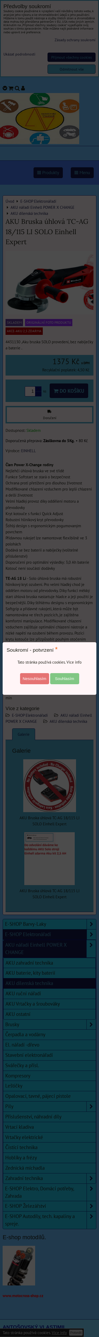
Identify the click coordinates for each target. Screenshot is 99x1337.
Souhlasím (64, 678)
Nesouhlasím (34, 678)
